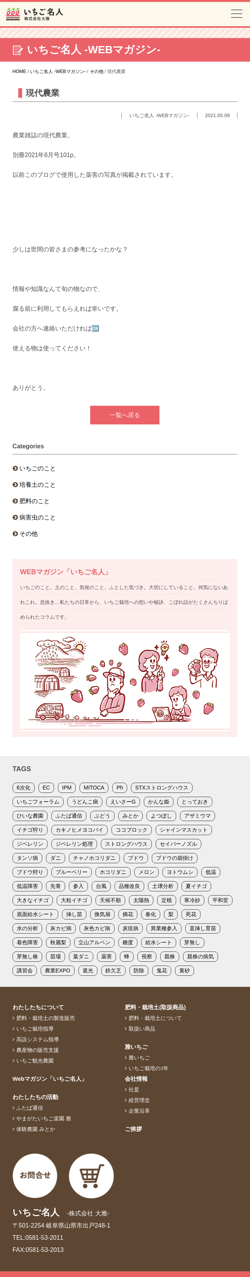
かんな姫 (158, 802)
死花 (191, 914)
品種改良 (129, 886)
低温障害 (27, 886)
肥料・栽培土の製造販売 (45, 1018)
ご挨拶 (133, 1129)
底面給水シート (35, 914)
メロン (146, 872)
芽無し (192, 942)
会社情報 (136, 1078)
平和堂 (220, 900)
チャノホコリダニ (94, 858)
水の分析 (27, 928)
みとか (131, 816)
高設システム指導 (37, 1039)
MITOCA (94, 788)
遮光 (88, 970)
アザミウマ (197, 816)
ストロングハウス (126, 844)
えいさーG (123, 802)
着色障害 (27, 942)
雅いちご (136, 1047)
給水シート (158, 942)
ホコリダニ (113, 872)
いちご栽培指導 (35, 1028)
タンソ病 (27, 858)
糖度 (128, 942)
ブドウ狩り (30, 872)
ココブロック (132, 830)
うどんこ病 (85, 802)
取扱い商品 (142, 1028)
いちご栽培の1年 (149, 1068)
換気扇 (102, 914)
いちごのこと (37, 468)
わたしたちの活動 (35, 1097)
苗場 (55, 956)
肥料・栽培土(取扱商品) (155, 1007)
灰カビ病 (61, 928)
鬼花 (161, 970)
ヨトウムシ (180, 872)
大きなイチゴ (33, 900)
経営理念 (139, 1100)
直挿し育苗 (202, 928)
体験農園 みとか (35, 1129)
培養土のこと (37, 484)
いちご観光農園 (35, 1060)
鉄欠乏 (113, 970)
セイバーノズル (178, 844)
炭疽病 (131, 928)
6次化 (23, 788)
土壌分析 (163, 886)
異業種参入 (164, 928)
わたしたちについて (38, 1007)
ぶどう (102, 816)
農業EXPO (57, 970)
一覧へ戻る (125, 415)
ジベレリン (30, 844)
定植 (166, 900)
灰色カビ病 (97, 928)
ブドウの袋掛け (174, 858)
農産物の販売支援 (37, 1050)
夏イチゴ (196, 886)
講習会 (25, 970)
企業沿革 (139, 1110)
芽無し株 (27, 956)
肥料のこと (34, 501)
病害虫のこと (37, 517)
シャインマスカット (184, 830)
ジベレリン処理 (74, 844)
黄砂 (184, 970)
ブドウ (136, 858)
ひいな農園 (30, 816)
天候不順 (110, 900)
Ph (119, 788)
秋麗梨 (58, 942)
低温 (210, 872)
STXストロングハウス (161, 788)
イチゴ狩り (30, 830)
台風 (101, 886)
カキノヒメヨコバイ (80, 830)
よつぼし (161, 816)
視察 (147, 956)
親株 (169, 956)
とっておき (195, 802)
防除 (139, 970)
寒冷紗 (192, 900)
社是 (134, 1089)
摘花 (128, 914)
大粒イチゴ (74, 900)
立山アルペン (94, 942)
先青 (55, 886)
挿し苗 (74, 914)
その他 (28, 533)
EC (46, 788)
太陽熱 (141, 900)
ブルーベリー (72, 872)
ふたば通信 (69, 816)
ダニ (55, 858)
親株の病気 (200, 956)
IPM (67, 788)
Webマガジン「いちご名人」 (50, 1078)
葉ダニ (81, 956)
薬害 (106, 956)
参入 (78, 886)
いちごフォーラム (38, 802)
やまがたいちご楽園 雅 (43, 1118)
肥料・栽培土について (155, 1018)
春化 (150, 914)
